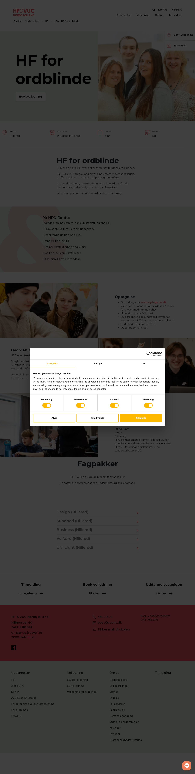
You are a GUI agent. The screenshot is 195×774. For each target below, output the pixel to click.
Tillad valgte (97, 418)
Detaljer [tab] (97, 363)
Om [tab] (142, 363)
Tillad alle (141, 418)
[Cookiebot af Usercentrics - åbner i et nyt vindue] (149, 354)
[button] (186, 765)
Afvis (54, 418)
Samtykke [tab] (52, 363)
